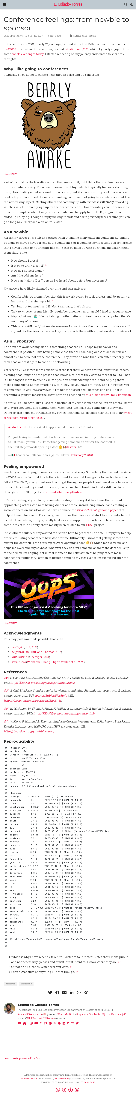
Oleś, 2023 (31, 647)
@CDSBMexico (47, 1018)
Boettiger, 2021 (39, 657)
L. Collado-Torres (68, 4)
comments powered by (24, 1059)
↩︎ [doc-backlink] (119, 962)
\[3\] (6, 709)
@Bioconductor (34, 1014)
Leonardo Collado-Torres (38, 1005)
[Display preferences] (131, 5)
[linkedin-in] (71, 992)
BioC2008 (10, 49)
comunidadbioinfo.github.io (62, 492)
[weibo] (86, 992)
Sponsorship (26, 984)
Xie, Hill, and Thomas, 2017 (43, 652)
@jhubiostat (94, 1014)
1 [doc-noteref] (31, 196)
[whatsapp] (78, 992)
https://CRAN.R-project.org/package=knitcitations (42, 683)
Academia (10, 984)
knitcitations (19, 657)
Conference (80, 36)
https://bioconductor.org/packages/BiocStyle (32, 701)
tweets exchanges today (28, 54)
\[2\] (6, 691)
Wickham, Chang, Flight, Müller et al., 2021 (55, 662)
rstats (92, 36)
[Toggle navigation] (4, 4)
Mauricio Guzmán (28, 1078)
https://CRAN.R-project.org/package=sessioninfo (64, 714)
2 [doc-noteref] (45, 265)
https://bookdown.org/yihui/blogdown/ (29, 732)
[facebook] (57, 992)
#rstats (71, 447)
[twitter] (50, 992)
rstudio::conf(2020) (77, 49)
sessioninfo (18, 662)
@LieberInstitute (66, 1014)
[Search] (125, 5)
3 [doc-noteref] (52, 300)
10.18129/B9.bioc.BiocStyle (51, 696)
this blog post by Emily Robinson (108, 395)
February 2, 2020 (82, 455)
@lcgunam (82, 1014)
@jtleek (106, 1014)
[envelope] (64, 992)
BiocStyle (17, 647)
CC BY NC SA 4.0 (88, 1082)
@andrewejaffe (119, 1014)
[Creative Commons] (68, 1090)
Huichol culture (62, 1078)
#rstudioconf (17, 427)
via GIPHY (10, 174)
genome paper (97, 510)
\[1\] (6, 678)
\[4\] (6, 722)
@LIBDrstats (33, 1018)
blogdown (17, 652)
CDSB (89, 525)
